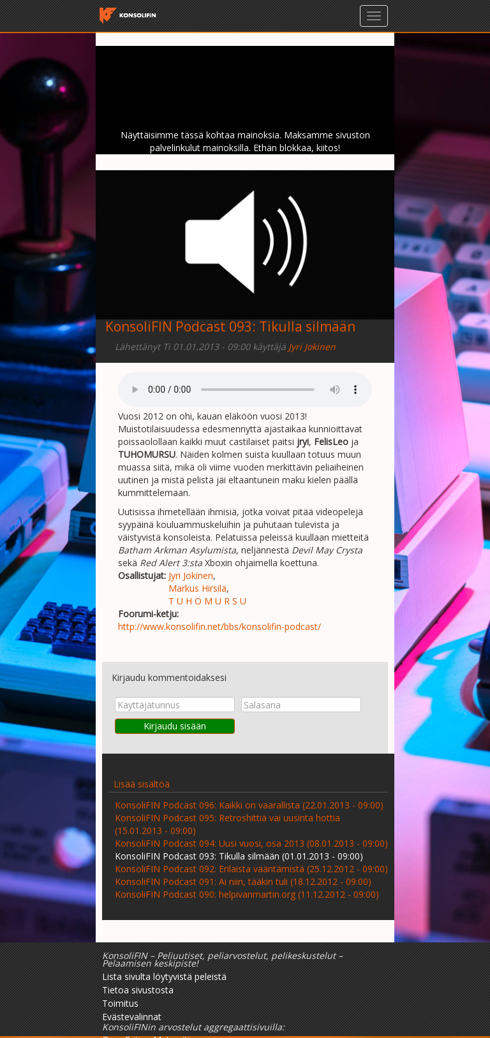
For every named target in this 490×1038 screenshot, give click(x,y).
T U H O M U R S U (207, 601)
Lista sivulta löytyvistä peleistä (164, 976)
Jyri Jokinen (312, 346)
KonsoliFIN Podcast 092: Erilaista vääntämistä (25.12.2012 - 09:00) (251, 869)
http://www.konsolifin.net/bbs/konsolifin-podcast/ (219, 626)
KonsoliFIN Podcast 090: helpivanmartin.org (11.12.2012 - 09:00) (247, 894)
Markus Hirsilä (197, 588)
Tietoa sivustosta (138, 990)
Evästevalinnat (131, 1017)
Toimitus (120, 1003)
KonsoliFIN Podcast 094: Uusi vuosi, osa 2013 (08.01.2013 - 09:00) (251, 843)
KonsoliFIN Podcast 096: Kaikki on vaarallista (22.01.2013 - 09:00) (249, 805)
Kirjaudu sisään (175, 726)
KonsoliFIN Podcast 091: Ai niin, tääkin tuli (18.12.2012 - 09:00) (243, 881)
